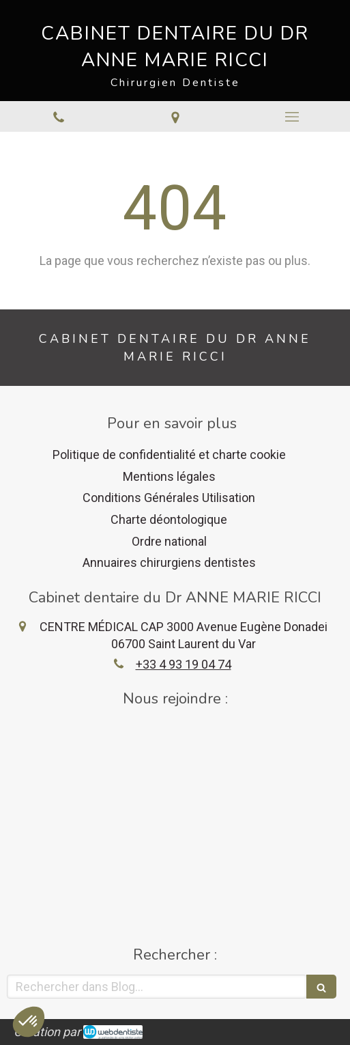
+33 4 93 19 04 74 (183, 664)
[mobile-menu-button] (291, 116)
